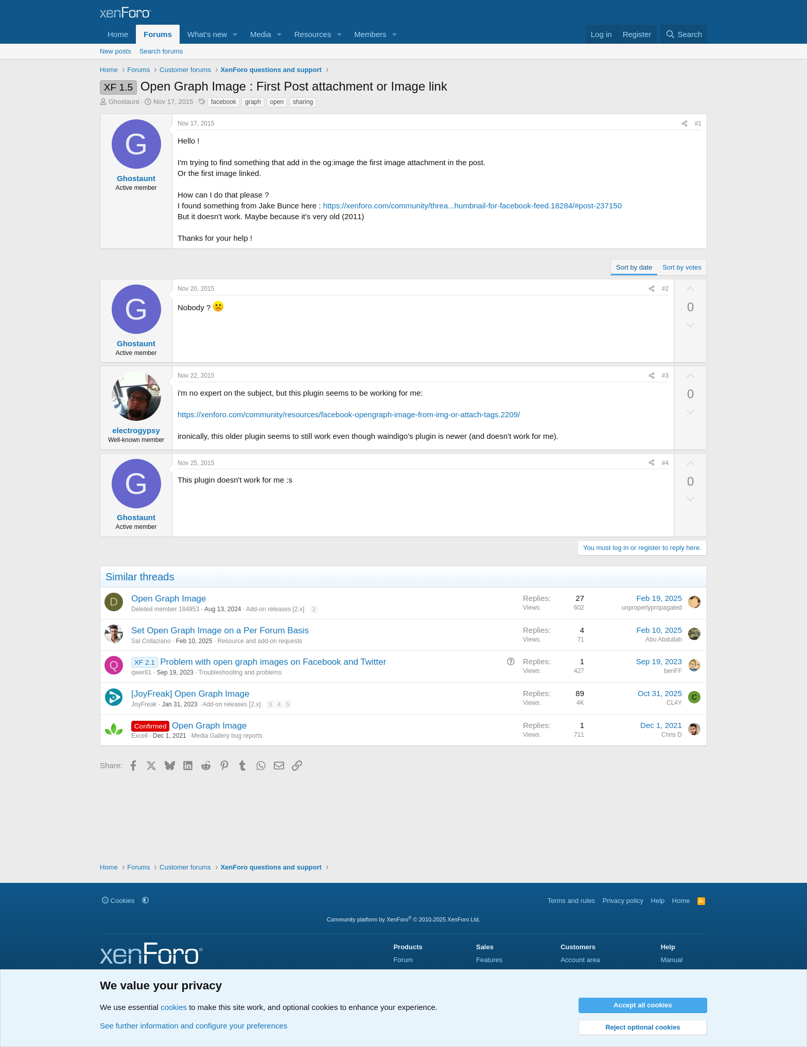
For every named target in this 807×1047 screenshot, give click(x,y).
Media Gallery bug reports (226, 735)
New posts (115, 51)
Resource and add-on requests (259, 641)
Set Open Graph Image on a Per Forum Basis (220, 630)
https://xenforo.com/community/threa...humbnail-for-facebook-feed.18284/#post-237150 (472, 205)
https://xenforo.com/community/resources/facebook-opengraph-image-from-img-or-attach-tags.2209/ (349, 414)
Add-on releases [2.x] (275, 609)
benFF (673, 671)
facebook (223, 101)
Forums (158, 34)
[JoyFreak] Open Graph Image (190, 694)
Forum (403, 960)
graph (253, 101)
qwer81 (141, 672)
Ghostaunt (124, 101)
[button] (235, 34)
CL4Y (674, 702)
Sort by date (634, 267)
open (277, 101)
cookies (174, 1007)
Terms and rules (571, 900)
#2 (665, 288)
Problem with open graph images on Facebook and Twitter (273, 662)
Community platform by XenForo (403, 919)
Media (260, 34)
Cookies (118, 900)
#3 (665, 375)
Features (489, 960)
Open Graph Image (168, 599)
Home (118, 34)
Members (370, 34)
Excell (139, 735)
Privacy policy (623, 900)
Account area (580, 960)
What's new (207, 34)
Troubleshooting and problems (240, 672)
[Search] (683, 34)
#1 (698, 123)
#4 (665, 463)
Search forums (161, 51)
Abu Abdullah (663, 639)
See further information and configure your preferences (193, 1025)
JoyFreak (143, 704)
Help (658, 900)
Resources (312, 34)
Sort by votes (681, 267)
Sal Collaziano (151, 641)
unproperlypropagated (652, 607)
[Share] (684, 124)
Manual (672, 960)
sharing (303, 101)
